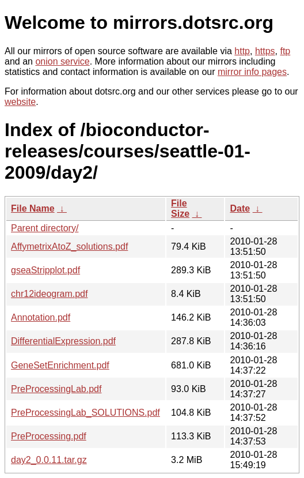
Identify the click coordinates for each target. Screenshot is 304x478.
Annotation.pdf (40, 317)
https (265, 51)
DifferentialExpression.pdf (63, 341)
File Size (180, 208)
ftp (285, 51)
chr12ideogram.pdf (49, 294)
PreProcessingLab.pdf (56, 389)
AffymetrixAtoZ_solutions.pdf (69, 246)
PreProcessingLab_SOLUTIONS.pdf (85, 412)
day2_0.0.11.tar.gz (49, 460)
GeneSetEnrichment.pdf (60, 365)
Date (240, 208)
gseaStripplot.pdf (45, 270)
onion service (62, 61)
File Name (33, 208)
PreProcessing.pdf (48, 436)
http (242, 51)
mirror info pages (252, 72)
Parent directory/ (44, 228)
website (20, 102)
